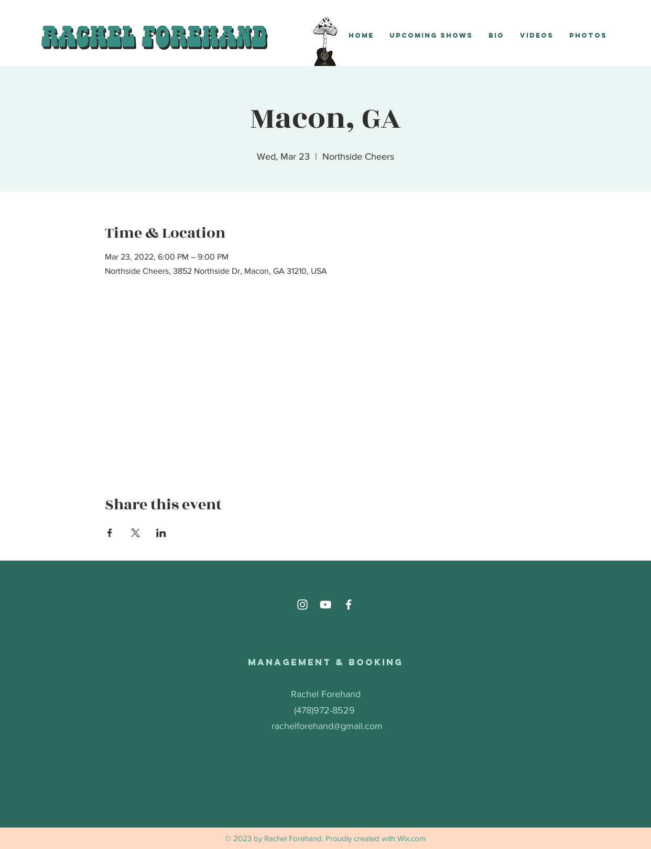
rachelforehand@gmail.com (327, 726)
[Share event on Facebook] (110, 533)
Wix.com (411, 838)
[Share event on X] (135, 533)
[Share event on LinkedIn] (161, 533)
